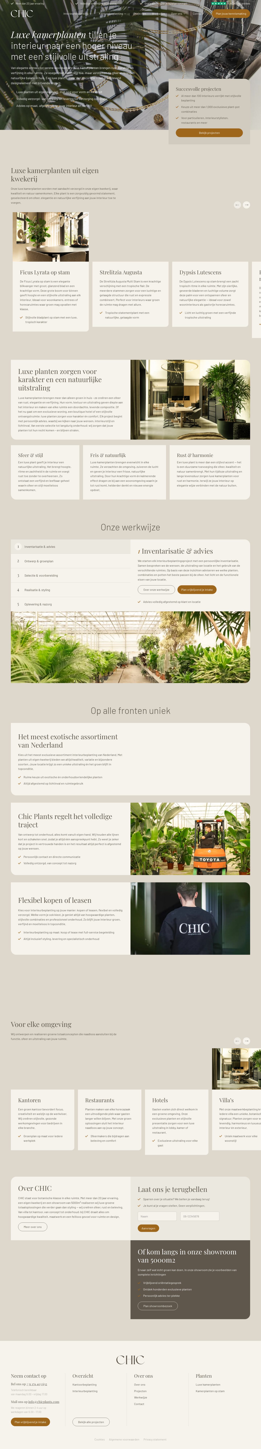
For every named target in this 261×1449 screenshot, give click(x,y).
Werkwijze (158, 13)
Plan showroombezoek (157, 1323)
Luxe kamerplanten (208, 1384)
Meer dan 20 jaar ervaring (30, 3)
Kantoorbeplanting (111, 13)
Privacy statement (155, 1439)
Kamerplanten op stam (210, 1391)
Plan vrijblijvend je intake (197, 607)
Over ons (176, 13)
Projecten (140, 13)
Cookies (99, 1439)
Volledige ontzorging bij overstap (98, 3)
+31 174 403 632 (36, 1384)
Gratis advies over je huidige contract (166, 3)
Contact (198, 13)
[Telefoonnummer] (199, 1234)
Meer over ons (33, 1244)
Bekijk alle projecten (91, 1422)
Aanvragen (148, 1246)
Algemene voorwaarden (124, 1439)
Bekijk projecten (209, 132)
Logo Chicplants (22, 13)
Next (246, 222)
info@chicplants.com (43, 1402)
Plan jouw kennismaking (231, 13)
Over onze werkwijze (156, 607)
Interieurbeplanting (75, 13)
